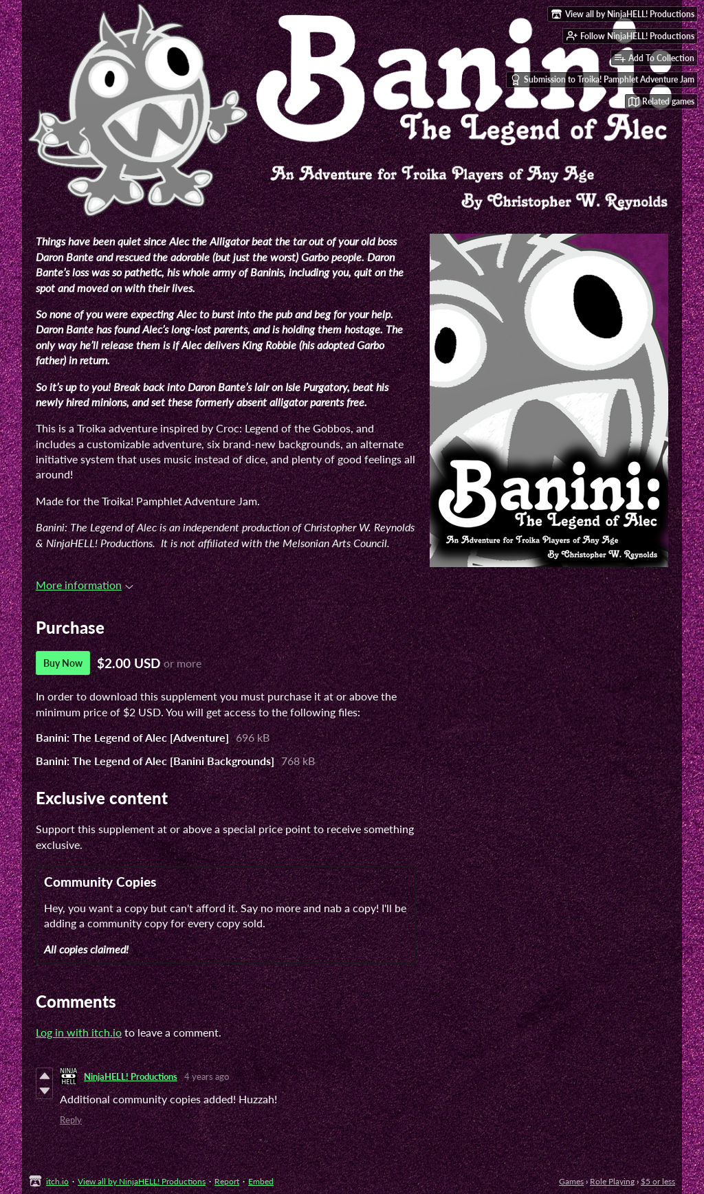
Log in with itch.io (79, 1032)
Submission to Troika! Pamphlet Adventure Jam (602, 79)
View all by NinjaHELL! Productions (142, 1181)
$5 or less (658, 1181)
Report (226, 1181)
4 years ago (206, 1076)
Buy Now (62, 663)
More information (84, 584)
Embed (261, 1181)
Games (571, 1181)
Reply (71, 1119)
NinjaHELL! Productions (130, 1076)
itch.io (57, 1181)
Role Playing (612, 1181)
